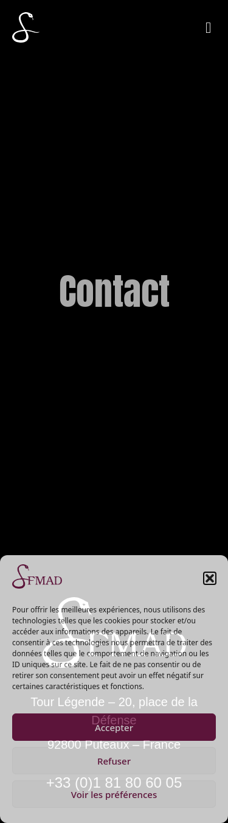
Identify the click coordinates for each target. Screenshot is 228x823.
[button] (210, 578)
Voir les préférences (114, 794)
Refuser (114, 761)
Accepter (114, 727)
